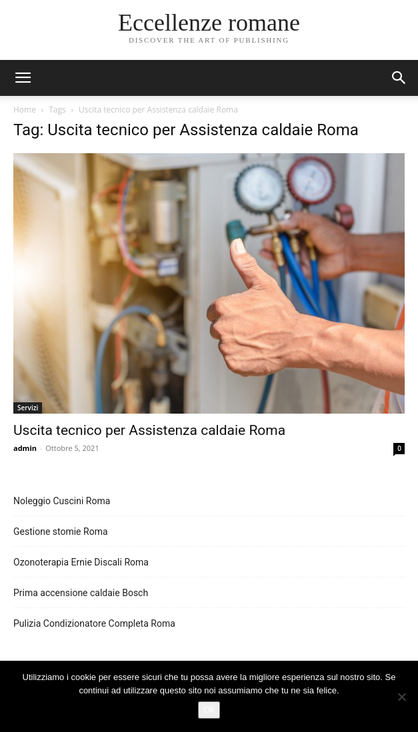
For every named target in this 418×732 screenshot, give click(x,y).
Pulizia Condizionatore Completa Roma (94, 623)
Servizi (27, 407)
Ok (209, 710)
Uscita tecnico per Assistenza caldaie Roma (149, 430)
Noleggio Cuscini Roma (61, 501)
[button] (399, 78)
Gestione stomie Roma (60, 531)
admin (25, 448)
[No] (401, 696)
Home (24, 109)
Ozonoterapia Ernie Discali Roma (81, 562)
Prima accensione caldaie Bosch (80, 592)
